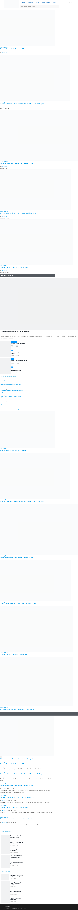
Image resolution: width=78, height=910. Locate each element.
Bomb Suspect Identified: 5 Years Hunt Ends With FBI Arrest (18, 213)
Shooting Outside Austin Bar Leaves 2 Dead (13, 49)
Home (6, 905)
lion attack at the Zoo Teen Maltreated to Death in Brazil (17, 709)
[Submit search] (39, 6)
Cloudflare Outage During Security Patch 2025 (14, 267)
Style (11, 333)
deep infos (4, 52)
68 (4, 829)
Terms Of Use (8, 907)
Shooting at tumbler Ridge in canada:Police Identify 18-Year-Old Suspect (22, 104)
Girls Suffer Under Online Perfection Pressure (15, 331)
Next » (6, 829)
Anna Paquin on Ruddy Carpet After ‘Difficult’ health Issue (15, 883)
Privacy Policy (8, 905)
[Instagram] (71, 2)
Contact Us (7, 906)
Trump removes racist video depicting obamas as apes (16, 163)
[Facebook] (69, 2)
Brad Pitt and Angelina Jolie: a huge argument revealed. (15, 891)
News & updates (4, 47)
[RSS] (73, 2)
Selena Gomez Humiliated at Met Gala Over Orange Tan (17, 759)
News (6, 907)
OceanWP (24, 908)
